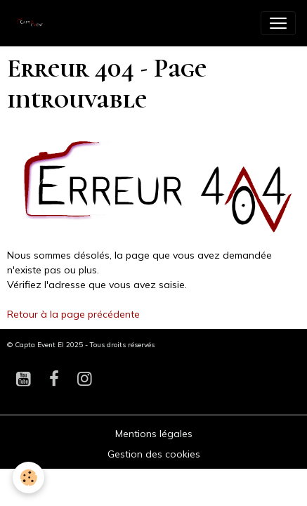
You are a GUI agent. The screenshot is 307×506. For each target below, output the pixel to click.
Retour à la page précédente (73, 314)
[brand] (35, 23)
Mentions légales (153, 433)
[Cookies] (28, 477)
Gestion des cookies (153, 454)
